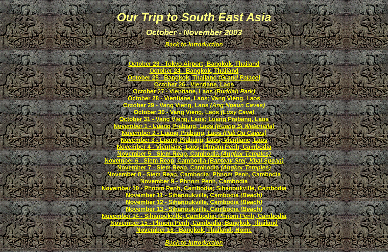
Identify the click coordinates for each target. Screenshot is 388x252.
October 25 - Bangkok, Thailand (194, 77)
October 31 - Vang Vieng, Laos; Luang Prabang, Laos (194, 119)
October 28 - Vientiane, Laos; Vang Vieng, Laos (194, 98)
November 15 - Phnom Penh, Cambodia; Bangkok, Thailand (194, 222)
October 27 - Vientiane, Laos (194, 91)
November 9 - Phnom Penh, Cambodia (194, 181)
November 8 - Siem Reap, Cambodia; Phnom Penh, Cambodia (194, 174)
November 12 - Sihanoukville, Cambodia (194, 202)
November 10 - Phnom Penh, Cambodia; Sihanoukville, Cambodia (194, 188)
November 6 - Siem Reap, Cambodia (194, 160)
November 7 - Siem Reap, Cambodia (194, 167)
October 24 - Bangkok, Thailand (194, 70)
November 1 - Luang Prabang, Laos (194, 126)
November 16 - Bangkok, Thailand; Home (194, 229)
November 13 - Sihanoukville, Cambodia (194, 209)
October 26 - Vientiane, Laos (194, 84)
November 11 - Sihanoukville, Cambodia (194, 195)
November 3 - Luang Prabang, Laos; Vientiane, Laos (194, 139)
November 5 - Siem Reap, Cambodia (194, 153)
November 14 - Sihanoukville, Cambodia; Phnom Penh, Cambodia (194, 215)
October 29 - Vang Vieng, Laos (194, 105)
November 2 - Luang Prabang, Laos (194, 132)
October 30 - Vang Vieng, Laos (194, 112)
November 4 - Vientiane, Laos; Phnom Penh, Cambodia (194, 146)
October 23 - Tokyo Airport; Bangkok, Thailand (193, 63)
